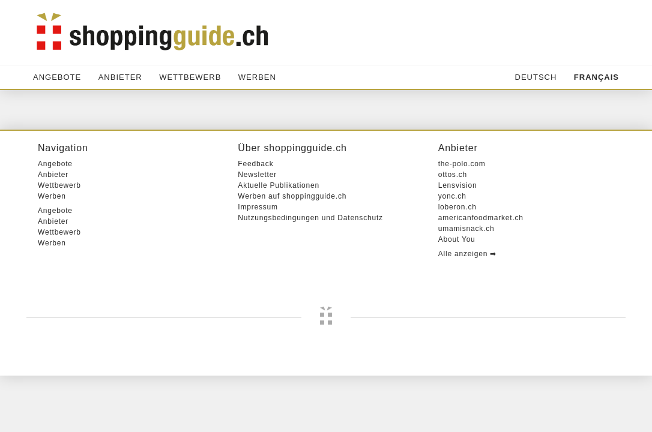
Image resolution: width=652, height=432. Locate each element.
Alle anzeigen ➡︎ (467, 310)
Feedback (255, 220)
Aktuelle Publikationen (278, 242)
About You (456, 296)
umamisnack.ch (466, 285)
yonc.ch (452, 252)
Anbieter (120, 77)
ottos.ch (452, 231)
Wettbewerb (190, 77)
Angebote (57, 77)
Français (596, 77)
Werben (257, 77)
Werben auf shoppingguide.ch (292, 252)
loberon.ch (457, 263)
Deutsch (536, 77)
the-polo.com (462, 220)
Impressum (258, 263)
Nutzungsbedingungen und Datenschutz (310, 274)
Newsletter (257, 231)
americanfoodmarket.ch (481, 274)
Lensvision (457, 242)
